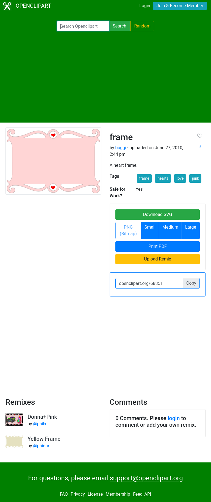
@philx (39, 423)
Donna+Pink (42, 417)
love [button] (180, 178)
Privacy (78, 494)
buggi (120, 147)
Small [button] (150, 227)
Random (142, 26)
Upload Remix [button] (157, 259)
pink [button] (195, 178)
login (174, 418)
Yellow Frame (43, 439)
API (147, 494)
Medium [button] (170, 227)
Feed (138, 494)
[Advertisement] (105, 76)
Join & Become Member (180, 5)
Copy (191, 283)
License (95, 494)
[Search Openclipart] (83, 26)
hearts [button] (162, 178)
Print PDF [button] (157, 246)
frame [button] (144, 178)
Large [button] (190, 227)
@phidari (41, 445)
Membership (118, 494)
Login (144, 5)
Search (119, 26)
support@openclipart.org (146, 478)
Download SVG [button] (157, 214)
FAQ (64, 494)
